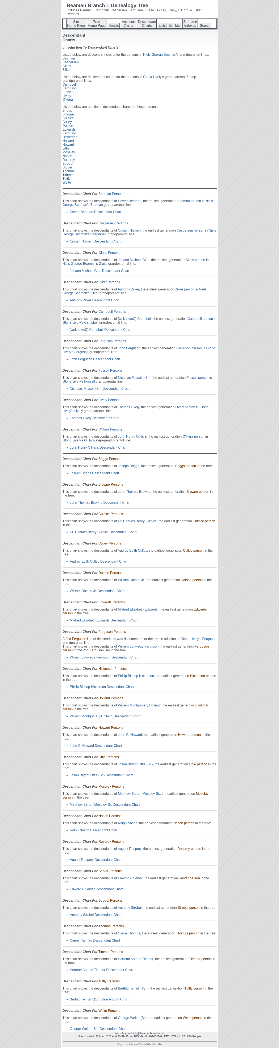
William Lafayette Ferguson (138, 646)
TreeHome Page (97, 23)
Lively (67, 96)
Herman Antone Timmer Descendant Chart (101, 970)
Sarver (67, 167)
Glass (67, 66)
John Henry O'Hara (132, 436)
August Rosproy (129, 849)
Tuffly (67, 178)
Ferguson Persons (112, 341)
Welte (67, 182)
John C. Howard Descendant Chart (96, 745)
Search (205, 25)
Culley (67, 122)
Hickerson (70, 137)
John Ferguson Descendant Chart (95, 359)
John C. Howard (130, 735)
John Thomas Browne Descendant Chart (100, 502)
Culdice (68, 118)
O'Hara (68, 99)
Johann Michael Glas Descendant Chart (99, 271)
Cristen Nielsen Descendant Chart (95, 241)
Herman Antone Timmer (135, 959)
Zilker (67, 70)
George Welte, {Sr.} (132, 1018)
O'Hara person (193, 436)
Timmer (68, 175)
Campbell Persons (112, 311)
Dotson (68, 125)
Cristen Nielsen (129, 230)
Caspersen (71, 62)
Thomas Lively (128, 407)
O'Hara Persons (110, 429)
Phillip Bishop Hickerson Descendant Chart (102, 687)
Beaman (69, 58)
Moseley (69, 152)
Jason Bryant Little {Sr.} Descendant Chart (101, 775)
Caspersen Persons (113, 223)
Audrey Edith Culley (132, 550)
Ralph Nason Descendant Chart (93, 830)
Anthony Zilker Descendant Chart (94, 300)
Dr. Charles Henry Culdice (137, 521)
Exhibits (174, 25)
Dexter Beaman (129, 201)
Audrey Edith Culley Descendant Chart (98, 561)
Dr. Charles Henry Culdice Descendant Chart (103, 532)
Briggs (67, 110)
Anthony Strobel (130, 907)
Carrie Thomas (129, 933)
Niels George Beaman (159, 54)
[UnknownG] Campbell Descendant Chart (100, 329)
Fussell (68, 92)
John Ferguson (129, 348)
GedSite (152, 1044)
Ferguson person (189, 348)
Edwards (69, 129)
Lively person (185, 407)
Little (66, 148)
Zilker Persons (109, 282)
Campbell (70, 84)
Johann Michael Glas (133, 260)
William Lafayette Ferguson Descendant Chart (104, 657)
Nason (67, 156)
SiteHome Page (76, 23)
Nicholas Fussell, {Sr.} (134, 377)
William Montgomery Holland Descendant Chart (105, 716)
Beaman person (189, 201)
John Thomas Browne (134, 491)
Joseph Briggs (128, 466)
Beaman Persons (111, 194)
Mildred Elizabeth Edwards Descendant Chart (104, 620)
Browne (68, 114)
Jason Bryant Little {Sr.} (135, 764)
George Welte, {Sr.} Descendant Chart (98, 1029)
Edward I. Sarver (130, 878)
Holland (68, 141)
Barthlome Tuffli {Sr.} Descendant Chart (99, 999)
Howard (68, 144)
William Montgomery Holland (139, 705)
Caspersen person (190, 230)
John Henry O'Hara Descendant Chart (98, 447)
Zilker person (184, 289)
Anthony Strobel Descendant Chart (96, 915)
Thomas (69, 171)
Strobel (68, 163)
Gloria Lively (152, 77)
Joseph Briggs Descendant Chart (94, 473)
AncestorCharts (128, 23)
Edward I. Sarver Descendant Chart (96, 889)
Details (114, 25)
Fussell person (197, 377)
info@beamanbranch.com (148, 1033)
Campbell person (200, 319)
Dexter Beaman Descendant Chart (95, 212)
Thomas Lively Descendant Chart (95, 418)
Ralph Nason (128, 823)
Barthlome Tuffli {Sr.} (133, 988)
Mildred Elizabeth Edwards (138, 609)
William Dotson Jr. (131, 580)
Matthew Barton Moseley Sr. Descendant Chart (105, 804)
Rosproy (69, 160)
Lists (162, 25)
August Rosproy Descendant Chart (96, 859)
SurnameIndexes (190, 23)
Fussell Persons (110, 370)
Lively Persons (109, 400)
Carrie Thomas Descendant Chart (95, 940)
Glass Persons (109, 252)
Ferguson (70, 88)
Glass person (195, 260)
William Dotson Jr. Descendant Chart (97, 591)
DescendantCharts (147, 23)
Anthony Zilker (128, 289)
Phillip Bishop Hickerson (136, 676)
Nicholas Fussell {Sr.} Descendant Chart (100, 388)
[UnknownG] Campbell (135, 319)
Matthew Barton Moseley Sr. (139, 793)
